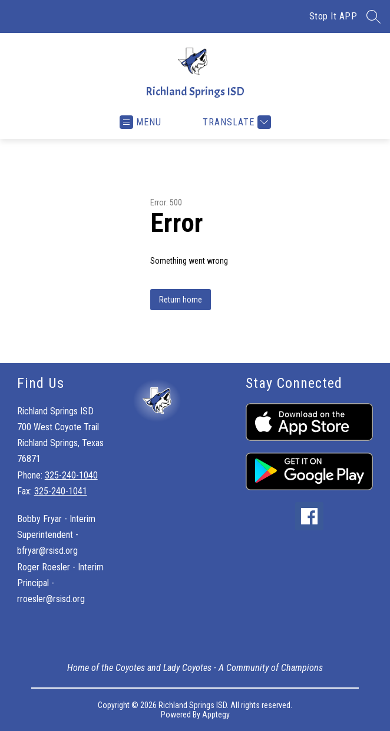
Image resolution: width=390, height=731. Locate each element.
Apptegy (216, 714)
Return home (180, 299)
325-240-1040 (71, 475)
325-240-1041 (60, 491)
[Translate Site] (235, 122)
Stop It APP (333, 16)
